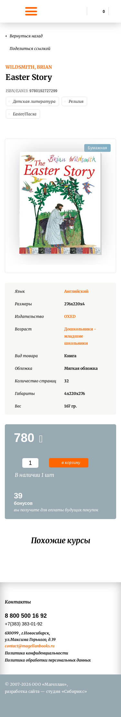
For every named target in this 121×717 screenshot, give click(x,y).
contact (11, 645)
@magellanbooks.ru (36, 645)
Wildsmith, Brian (28, 67)
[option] (60, 203)
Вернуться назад (26, 36)
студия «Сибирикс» (66, 691)
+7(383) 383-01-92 (23, 623)
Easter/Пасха (24, 114)
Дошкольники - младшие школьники (80, 336)
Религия (76, 101)
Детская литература (34, 101)
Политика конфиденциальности (36, 653)
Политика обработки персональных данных (48, 660)
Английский (76, 291)
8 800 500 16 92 (26, 616)
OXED (70, 316)
